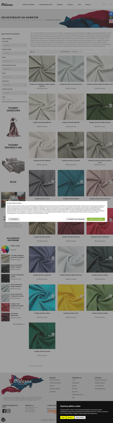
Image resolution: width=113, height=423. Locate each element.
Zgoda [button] (63, 417)
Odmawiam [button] (70, 417)
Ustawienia (26, 220)
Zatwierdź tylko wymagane (63, 220)
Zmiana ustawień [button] (80, 417)
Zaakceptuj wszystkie (83, 220)
